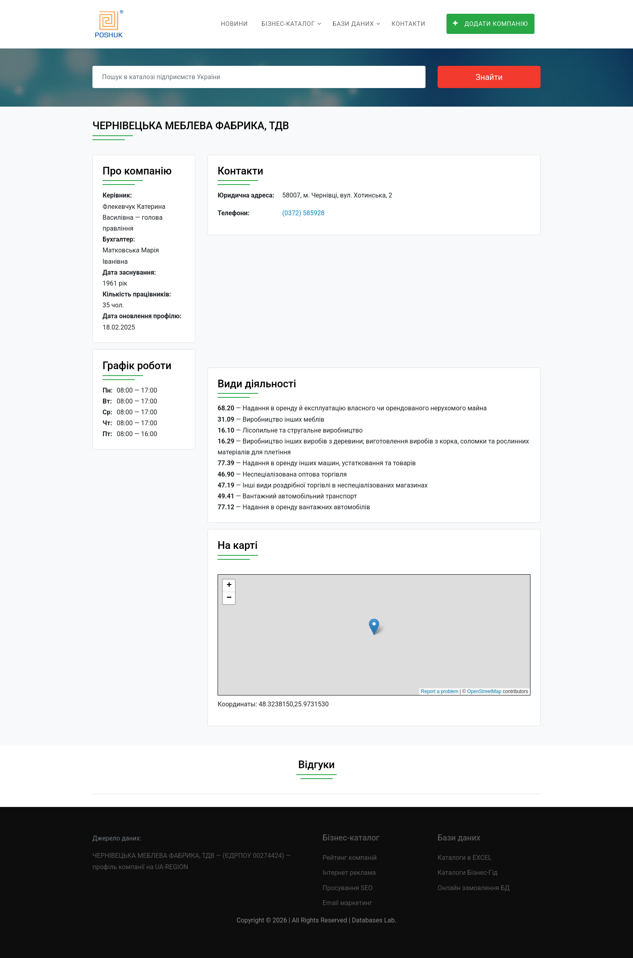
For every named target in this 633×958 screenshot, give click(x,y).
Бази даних (353, 23)
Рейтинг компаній (350, 857)
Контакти (408, 23)
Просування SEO (348, 888)
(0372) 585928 (303, 213)
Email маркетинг (347, 903)
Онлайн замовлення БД (474, 888)
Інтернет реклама (349, 872)
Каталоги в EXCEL (465, 857)
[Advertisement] (143, 580)
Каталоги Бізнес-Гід (467, 872)
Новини (234, 23)
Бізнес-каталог (288, 23)
